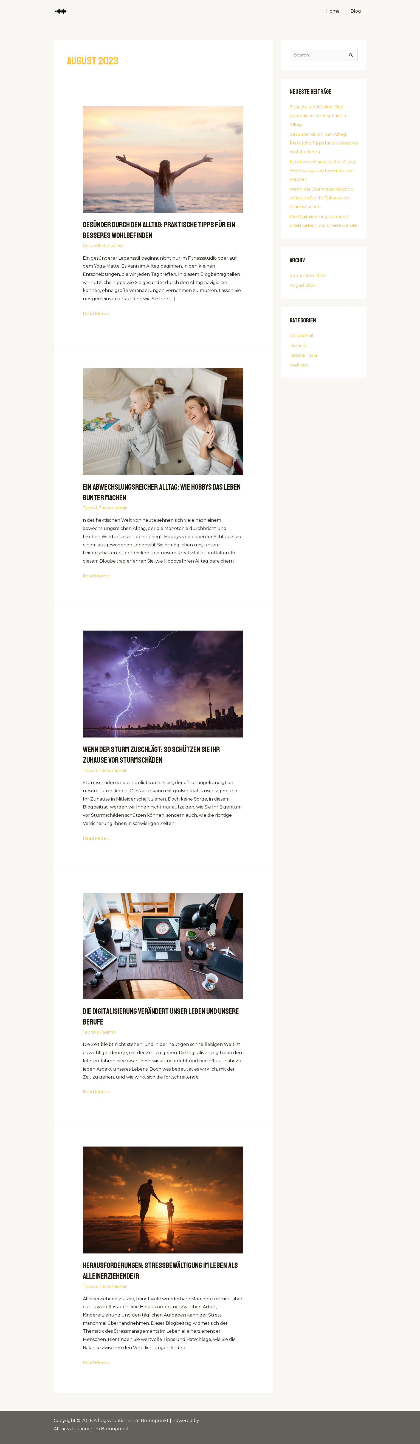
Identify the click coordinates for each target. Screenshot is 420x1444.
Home (336, 11)
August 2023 (304, 294)
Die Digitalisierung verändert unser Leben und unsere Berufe (321, 225)
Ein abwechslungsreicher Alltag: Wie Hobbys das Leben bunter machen (322, 170)
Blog (357, 11)
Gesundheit (96, 245)
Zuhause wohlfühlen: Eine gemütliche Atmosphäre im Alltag (320, 115)
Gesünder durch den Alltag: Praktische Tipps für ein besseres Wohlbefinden (159, 229)
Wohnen (299, 373)
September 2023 (308, 284)
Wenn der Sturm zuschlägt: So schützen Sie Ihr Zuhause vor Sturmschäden (156, 754)
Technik (91, 1032)
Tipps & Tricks (98, 507)
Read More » (96, 313)
